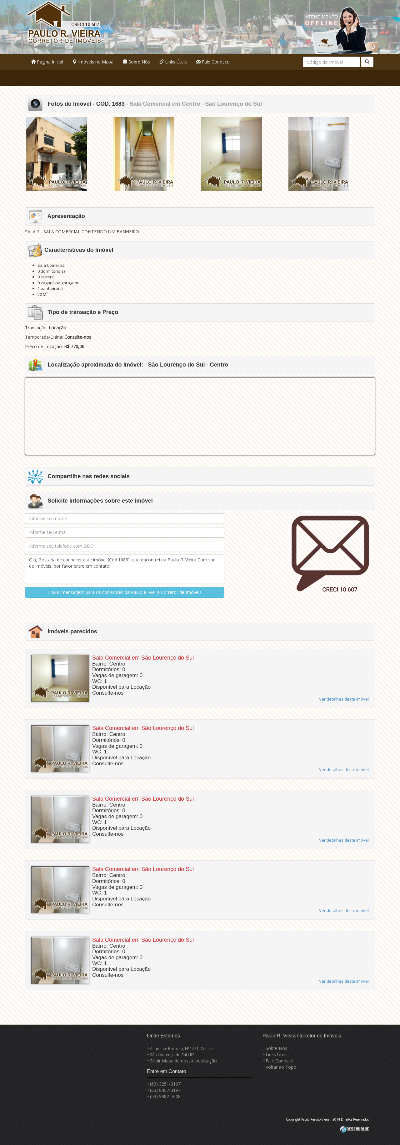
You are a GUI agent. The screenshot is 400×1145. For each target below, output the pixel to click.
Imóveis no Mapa (92, 62)
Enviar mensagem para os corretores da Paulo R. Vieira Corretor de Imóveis (125, 592)
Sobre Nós (136, 62)
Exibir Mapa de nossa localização (183, 1061)
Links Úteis (173, 62)
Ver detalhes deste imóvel (344, 699)
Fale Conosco (213, 62)
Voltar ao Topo (281, 1067)
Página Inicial (47, 62)
